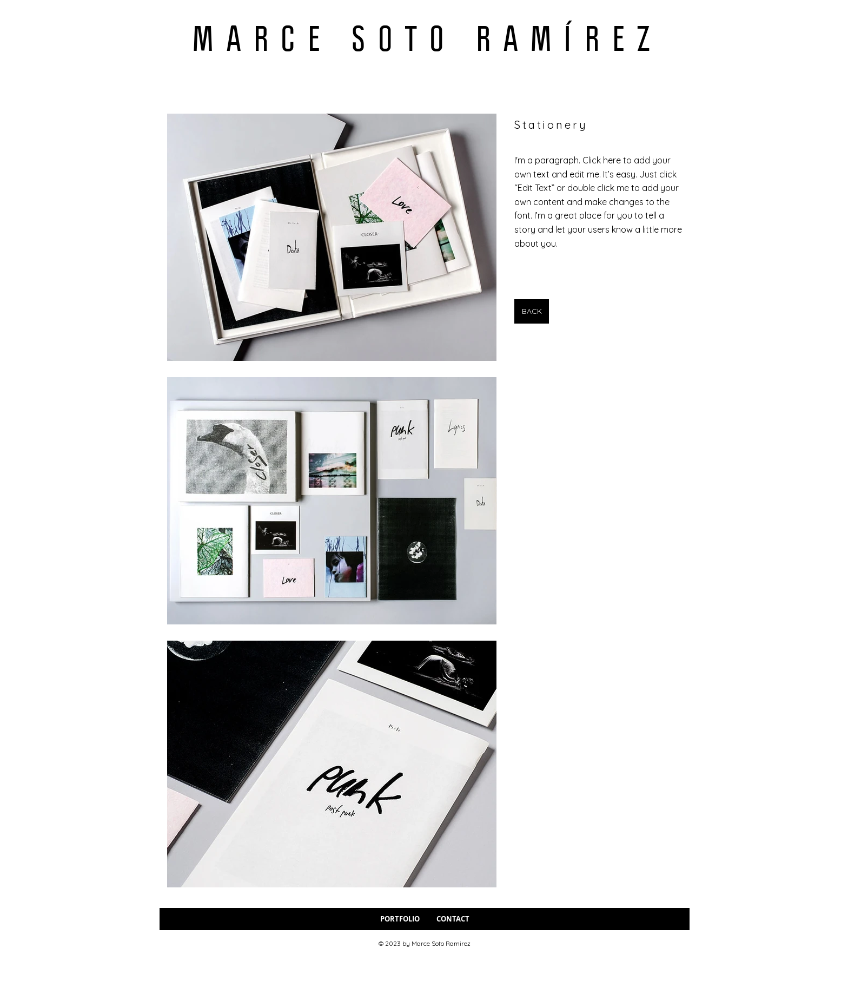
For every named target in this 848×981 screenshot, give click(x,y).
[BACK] (531, 311)
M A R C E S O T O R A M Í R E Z (422, 38)
